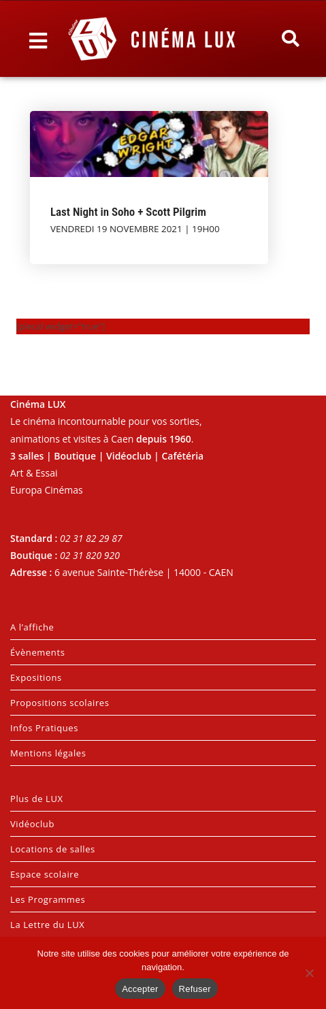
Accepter (140, 989)
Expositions (36, 677)
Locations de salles (52, 849)
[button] (290, 38)
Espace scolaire (44, 874)
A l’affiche (32, 627)
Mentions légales (48, 753)
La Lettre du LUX (47, 924)
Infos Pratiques (44, 728)
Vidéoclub (32, 824)
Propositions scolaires (60, 702)
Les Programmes (47, 899)
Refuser (195, 989)
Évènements (37, 652)
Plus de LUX (36, 798)
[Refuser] (309, 973)
